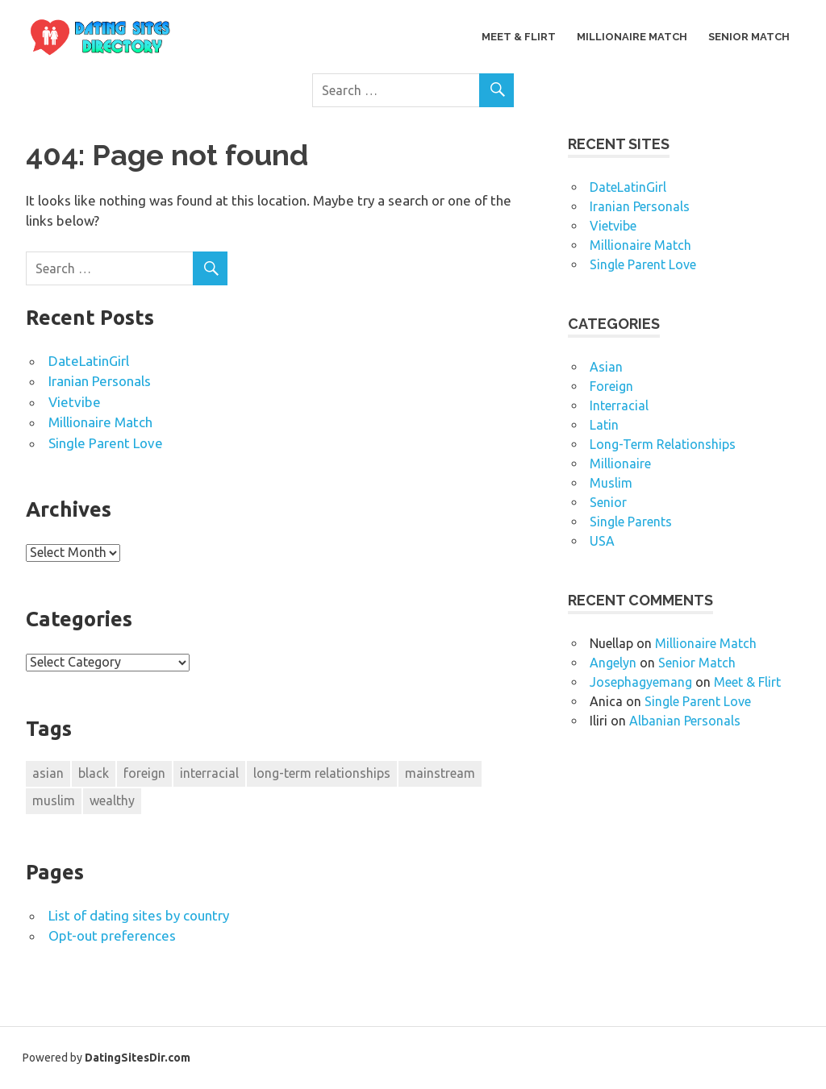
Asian (606, 367)
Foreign (611, 386)
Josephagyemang (641, 682)
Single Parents (631, 521)
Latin (604, 425)
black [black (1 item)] (93, 773)
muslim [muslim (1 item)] (53, 800)
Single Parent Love (105, 443)
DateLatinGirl (88, 360)
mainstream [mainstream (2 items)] (440, 773)
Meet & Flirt (519, 37)
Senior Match (749, 37)
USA (602, 541)
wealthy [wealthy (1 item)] (112, 800)
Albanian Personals (684, 720)
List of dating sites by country (138, 915)
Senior (608, 502)
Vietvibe (74, 401)
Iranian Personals (99, 381)
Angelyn (613, 662)
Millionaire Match (632, 37)
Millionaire (620, 463)
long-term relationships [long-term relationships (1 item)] (321, 773)
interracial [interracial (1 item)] (209, 773)
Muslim (611, 483)
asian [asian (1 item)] (48, 773)
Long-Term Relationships (663, 444)
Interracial (619, 405)
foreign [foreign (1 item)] (144, 773)
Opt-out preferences (112, 935)
